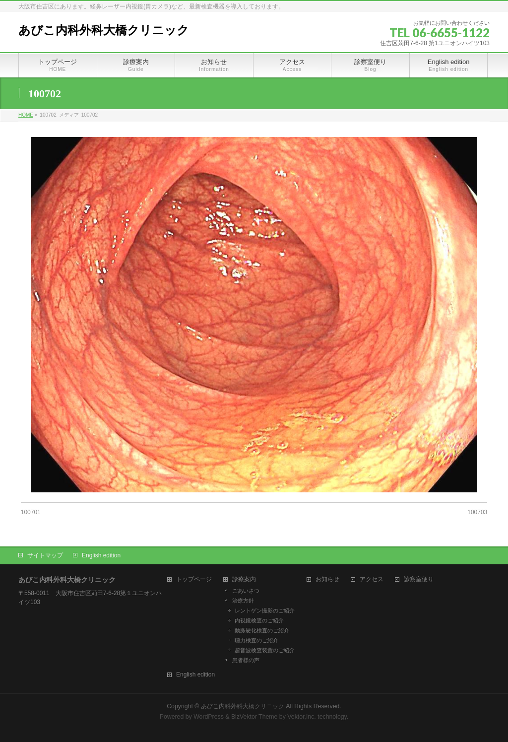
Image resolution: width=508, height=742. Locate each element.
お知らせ (327, 579)
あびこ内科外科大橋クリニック (103, 30)
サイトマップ (45, 555)
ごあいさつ (245, 591)
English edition (101, 555)
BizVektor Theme (254, 716)
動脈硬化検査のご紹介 (262, 630)
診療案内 (244, 579)
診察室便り (419, 579)
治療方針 (243, 601)
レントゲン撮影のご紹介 (265, 610)
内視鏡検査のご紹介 (259, 620)
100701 (31, 512)
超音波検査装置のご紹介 (265, 650)
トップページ (194, 579)
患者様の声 (245, 660)
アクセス (371, 579)
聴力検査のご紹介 (256, 640)
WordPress (208, 716)
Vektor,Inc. (301, 716)
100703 (477, 512)
